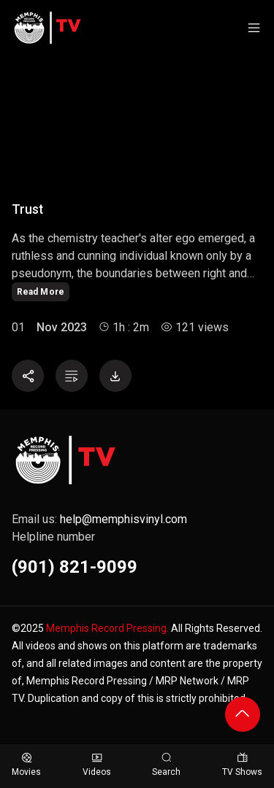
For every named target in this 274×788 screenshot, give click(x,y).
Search (166, 765)
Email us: (99, 519)
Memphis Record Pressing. (107, 628)
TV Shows (242, 765)
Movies (26, 765)
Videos (97, 765)
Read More (40, 292)
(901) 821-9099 (74, 567)
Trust (27, 209)
